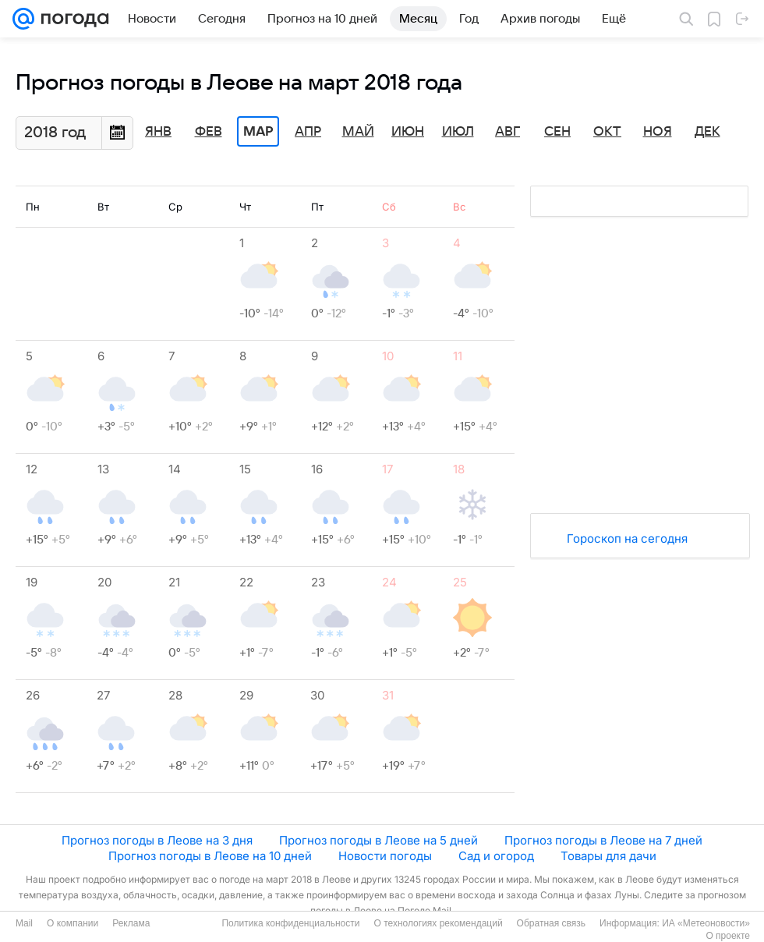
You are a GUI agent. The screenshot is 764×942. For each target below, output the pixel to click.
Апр (308, 132)
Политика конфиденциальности (290, 923)
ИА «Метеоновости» (706, 923)
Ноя (657, 132)
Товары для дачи (608, 855)
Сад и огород (496, 855)
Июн (407, 132)
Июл (458, 132)
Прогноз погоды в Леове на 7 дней (603, 840)
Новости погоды (385, 855)
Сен (557, 132)
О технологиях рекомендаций (437, 923)
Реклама (131, 923)
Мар (258, 132)
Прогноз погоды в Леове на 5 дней (378, 840)
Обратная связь (551, 923)
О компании (72, 923)
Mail (24, 923)
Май (358, 132)
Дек (707, 132)
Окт (607, 132)
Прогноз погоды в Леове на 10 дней (210, 855)
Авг (507, 132)
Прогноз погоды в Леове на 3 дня (157, 840)
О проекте (728, 935)
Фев (208, 132)
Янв (158, 132)
